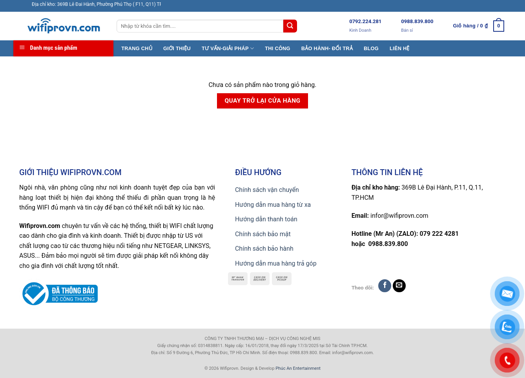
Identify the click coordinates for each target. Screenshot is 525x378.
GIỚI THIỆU (177, 48)
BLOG (371, 48)
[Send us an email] (399, 285)
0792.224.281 (365, 21)
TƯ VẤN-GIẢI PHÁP (228, 48)
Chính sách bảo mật (263, 234)
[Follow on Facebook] (384, 285)
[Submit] (290, 26)
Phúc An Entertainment (298, 368)
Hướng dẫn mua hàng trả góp (276, 263)
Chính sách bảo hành (264, 248)
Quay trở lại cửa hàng (262, 100)
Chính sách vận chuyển (267, 190)
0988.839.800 (417, 21)
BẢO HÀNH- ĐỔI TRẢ (327, 48)
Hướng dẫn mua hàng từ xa (273, 204)
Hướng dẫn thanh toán (266, 219)
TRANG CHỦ (136, 48)
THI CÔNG (277, 48)
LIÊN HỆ (400, 48)
